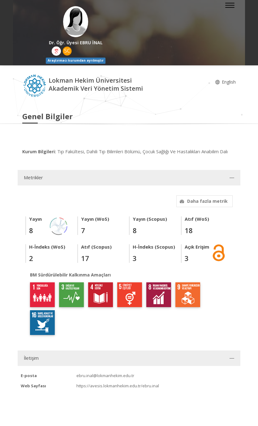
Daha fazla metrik (203, 201)
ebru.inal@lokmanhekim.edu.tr (105, 375)
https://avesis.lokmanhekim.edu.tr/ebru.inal (117, 386)
